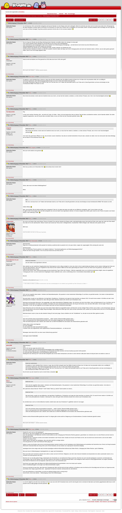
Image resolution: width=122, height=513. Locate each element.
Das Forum (18, 16)
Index (21, 494)
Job (103, 510)
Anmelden (21, 11)
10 (107, 20)
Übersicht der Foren (52, 13)
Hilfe (66, 13)
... (104, 20)
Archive (24, 16)
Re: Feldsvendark (33, 240)
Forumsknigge (71, 13)
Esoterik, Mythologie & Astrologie (34, 16)
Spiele (72, 510)
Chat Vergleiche (91, 510)
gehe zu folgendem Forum (84, 499)
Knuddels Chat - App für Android (33, 510)
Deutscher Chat (21, 510)
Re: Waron (32, 76)
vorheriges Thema (12, 494)
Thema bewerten (20, 20)
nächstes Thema (31, 494)
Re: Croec (32, 378)
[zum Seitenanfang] (10, 36)
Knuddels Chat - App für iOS (47, 510)
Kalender (61, 13)
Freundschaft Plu (66, 510)
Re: (31, 39)
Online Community (83, 510)
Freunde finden (58, 510)
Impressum (98, 510)
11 (110, 20)
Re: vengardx (32, 147)
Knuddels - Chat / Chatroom (101, 501)
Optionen (10, 20)
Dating (76, 510)
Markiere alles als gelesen (11, 501)
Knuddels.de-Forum (10, 16)
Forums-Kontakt (90, 501)
